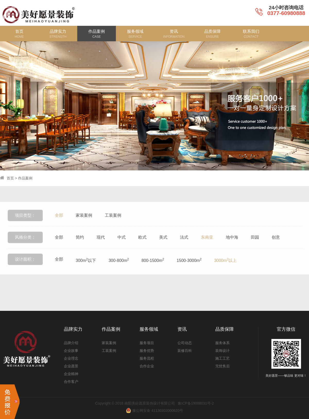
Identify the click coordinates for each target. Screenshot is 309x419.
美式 (163, 246)
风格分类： (25, 246)
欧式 (142, 246)
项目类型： (25, 224)
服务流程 (147, 358)
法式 (184, 246)
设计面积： (25, 268)
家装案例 (84, 224)
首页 (10, 178)
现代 (101, 246)
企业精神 (71, 374)
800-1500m (152, 268)
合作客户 (71, 382)
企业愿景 (71, 366)
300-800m (119, 268)
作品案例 (25, 178)
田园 (255, 246)
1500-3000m (189, 268)
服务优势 (147, 351)
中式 (121, 246)
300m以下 (86, 268)
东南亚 (207, 246)
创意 (276, 246)
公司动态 (184, 343)
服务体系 (222, 343)
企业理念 (71, 358)
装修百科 (184, 351)
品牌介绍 (71, 343)
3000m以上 (225, 268)
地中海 (232, 246)
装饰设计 (222, 351)
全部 (59, 224)
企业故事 (71, 351)
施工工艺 (222, 358)
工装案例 (113, 224)
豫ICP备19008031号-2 (196, 403)
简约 (80, 246)
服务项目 (147, 343)
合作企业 (147, 366)
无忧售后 (222, 366)
